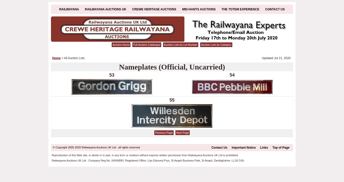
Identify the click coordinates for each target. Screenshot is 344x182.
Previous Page (164, 132)
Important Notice (244, 147)
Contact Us (275, 9)
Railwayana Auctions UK (105, 9)
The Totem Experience (240, 9)
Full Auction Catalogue (146, 44)
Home (56, 58)
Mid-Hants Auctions (199, 9)
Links (264, 147)
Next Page (182, 132)
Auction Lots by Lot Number (180, 44)
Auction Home (121, 44)
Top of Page (281, 147)
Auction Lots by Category (216, 44)
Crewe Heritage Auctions (154, 9)
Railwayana (69, 9)
